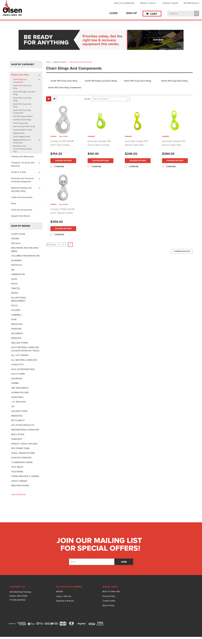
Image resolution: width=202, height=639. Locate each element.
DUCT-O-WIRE (18, 373)
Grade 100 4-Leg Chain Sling (22, 87)
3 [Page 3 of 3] (70, 244)
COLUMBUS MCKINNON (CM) (25, 255)
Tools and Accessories (21, 209)
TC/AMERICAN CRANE (22, 462)
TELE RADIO (17, 466)
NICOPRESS (17, 333)
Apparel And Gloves (20, 215)
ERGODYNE (16, 324)
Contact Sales (170, 3)
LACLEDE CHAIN (19, 411)
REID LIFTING (17, 434)
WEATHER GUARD (20, 485)
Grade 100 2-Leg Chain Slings (22, 99)
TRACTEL (15, 288)
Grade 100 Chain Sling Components (22, 111)
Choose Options (63, 160)
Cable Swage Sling (20, 123)
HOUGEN (15, 310)
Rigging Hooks (19, 133)
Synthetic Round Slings (22, 119)
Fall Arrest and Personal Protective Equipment (22, 180)
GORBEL (15, 383)
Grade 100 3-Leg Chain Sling (22, 105)
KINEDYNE (16, 328)
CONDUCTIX (17, 364)
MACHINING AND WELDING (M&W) (24, 249)
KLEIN (14, 279)
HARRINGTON (18, 274)
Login (113, 13)
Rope (13, 203)
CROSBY (15, 238)
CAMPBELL (16, 314)
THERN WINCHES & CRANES (25, 476)
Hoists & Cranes (18, 172)
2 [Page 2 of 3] (65, 244)
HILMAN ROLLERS (20, 392)
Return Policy (191, 3)
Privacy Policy (148, 3)
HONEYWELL (17, 397)
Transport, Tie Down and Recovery (22, 164)
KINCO (14, 283)
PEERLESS (16, 338)
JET (13, 406)
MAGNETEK (16, 415)
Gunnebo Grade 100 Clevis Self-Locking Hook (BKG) (99, 144)
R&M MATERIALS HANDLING (25, 429)
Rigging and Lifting (20, 74)
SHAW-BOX (16, 439)
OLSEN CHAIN (18, 234)
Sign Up (131, 13)
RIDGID (14, 293)
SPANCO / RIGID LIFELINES (24, 443)
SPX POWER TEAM (20, 448)
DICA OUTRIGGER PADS (23, 369)
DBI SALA (15, 243)
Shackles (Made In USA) (22, 129)
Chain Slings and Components (19, 81)
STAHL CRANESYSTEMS (23, 453)
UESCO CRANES (19, 481)
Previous (51, 244)
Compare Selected (182, 251)
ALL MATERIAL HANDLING (24, 360)
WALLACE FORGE (19, 342)
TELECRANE (17, 471)
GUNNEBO (16, 260)
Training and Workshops (22, 156)
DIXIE (14, 319)
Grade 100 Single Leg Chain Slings (24, 93)
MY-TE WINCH (18, 420)
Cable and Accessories (21, 197)
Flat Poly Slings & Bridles (23, 116)
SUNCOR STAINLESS (21, 457)
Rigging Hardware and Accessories (22, 141)
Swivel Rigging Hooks (21, 136)
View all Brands (18, 494)
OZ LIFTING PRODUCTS (22, 425)
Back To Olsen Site (124, 3)
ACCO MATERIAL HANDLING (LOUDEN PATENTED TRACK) (25, 349)
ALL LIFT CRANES (19, 355)
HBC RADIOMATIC (20, 387)
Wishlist (59, 591)
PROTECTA (16, 265)
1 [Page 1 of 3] (60, 244)
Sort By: (87, 99)
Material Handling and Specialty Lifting (21, 189)
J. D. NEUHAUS (18, 401)
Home (48, 62)
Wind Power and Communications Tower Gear (22, 149)
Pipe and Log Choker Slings (24, 126)
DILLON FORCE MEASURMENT (18, 299)
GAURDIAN (16, 378)
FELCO (14, 305)
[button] (101, 40)
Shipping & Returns (65, 600)
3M (12, 269)
